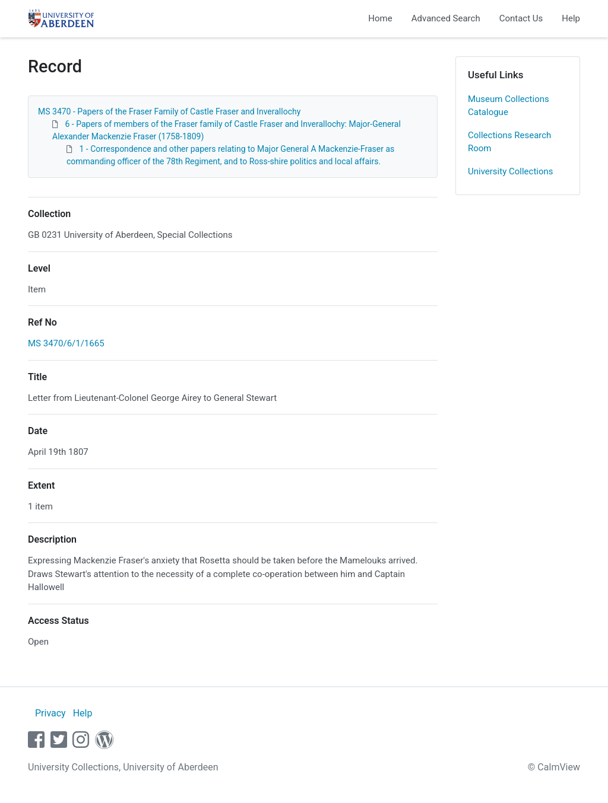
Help (571, 18)
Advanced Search (445, 18)
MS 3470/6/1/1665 (66, 343)
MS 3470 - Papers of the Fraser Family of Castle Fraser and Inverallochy (169, 111)
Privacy (50, 713)
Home (380, 18)
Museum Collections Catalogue (508, 106)
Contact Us (521, 18)
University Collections (510, 171)
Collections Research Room (509, 142)
